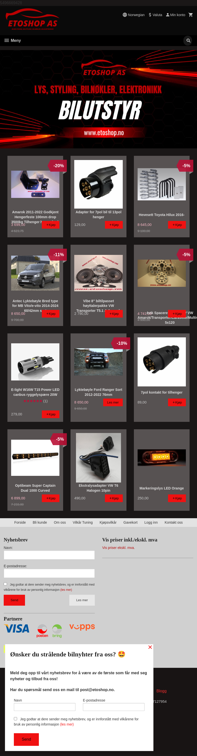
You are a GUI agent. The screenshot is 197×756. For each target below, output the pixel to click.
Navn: (8, 548)
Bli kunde (40, 522)
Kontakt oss (174, 522)
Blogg (161, 692)
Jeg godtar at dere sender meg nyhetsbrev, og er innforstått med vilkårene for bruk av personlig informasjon (76, 721)
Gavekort (130, 522)
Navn (44, 703)
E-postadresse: (15, 566)
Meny (12, 40)
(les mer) (66, 590)
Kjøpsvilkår (107, 522)
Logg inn (151, 522)
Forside (20, 522)
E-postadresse (114, 703)
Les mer (82, 600)
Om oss (60, 522)
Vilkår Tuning (83, 522)
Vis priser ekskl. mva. (118, 548)
